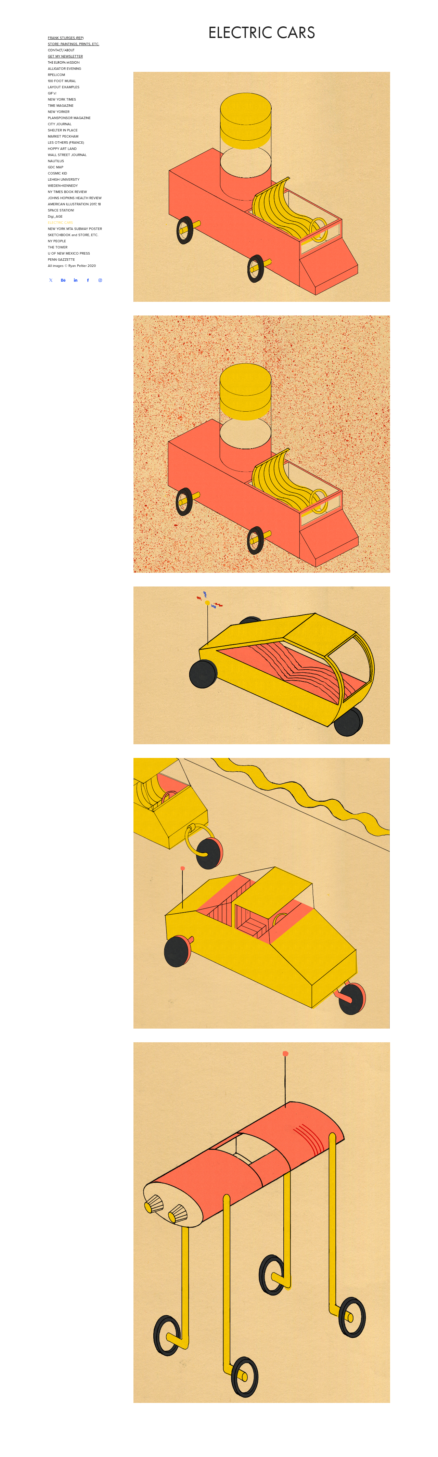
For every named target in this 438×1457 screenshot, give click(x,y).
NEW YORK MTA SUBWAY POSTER (75, 228)
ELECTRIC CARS (60, 222)
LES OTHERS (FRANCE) (66, 142)
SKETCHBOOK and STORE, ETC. (73, 234)
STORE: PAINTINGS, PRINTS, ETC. (73, 43)
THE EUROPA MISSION (64, 63)
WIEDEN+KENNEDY (63, 185)
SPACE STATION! (61, 210)
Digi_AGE (55, 216)
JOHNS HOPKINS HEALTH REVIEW (75, 197)
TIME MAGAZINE (61, 105)
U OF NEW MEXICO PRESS (69, 253)
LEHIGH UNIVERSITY (63, 179)
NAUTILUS (56, 160)
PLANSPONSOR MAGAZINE (69, 117)
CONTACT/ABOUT (61, 50)
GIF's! (52, 93)
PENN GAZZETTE (61, 259)
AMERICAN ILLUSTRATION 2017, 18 (74, 204)
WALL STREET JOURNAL (67, 154)
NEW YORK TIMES (62, 99)
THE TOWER (57, 247)
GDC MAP (55, 167)
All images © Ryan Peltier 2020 (72, 265)
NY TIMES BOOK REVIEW (67, 191)
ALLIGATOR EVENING (64, 68)
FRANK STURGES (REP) (65, 37)
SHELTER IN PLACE (63, 130)
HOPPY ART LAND (62, 148)
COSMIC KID (57, 173)
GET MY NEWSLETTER (65, 56)
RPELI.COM (56, 74)
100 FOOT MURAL (62, 80)
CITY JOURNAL (60, 123)
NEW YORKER (58, 111)
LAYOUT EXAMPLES (63, 87)
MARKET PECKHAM (63, 136)
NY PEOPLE (57, 240)
